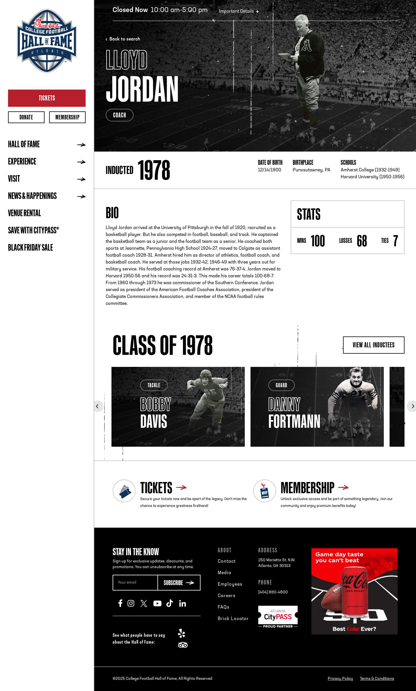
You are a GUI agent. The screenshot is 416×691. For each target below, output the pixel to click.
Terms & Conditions (377, 679)
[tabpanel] (178, 407)
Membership (67, 117)
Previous (97, 406)
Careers (227, 596)
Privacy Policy (340, 679)
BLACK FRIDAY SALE (30, 248)
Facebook (123, 603)
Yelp (184, 633)
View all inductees (374, 345)
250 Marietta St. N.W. (276, 563)
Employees (230, 584)
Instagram (134, 603)
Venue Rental (24, 213)
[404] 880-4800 (273, 592)
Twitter (146, 603)
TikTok (172, 603)
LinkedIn (185, 603)
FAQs (224, 607)
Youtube (159, 603)
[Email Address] (135, 583)
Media (224, 573)
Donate (26, 117)
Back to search (124, 39)
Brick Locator (233, 619)
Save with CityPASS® (33, 231)
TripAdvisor (184, 645)
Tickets (47, 98)
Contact (227, 561)
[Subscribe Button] (179, 583)
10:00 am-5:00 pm (160, 10)
